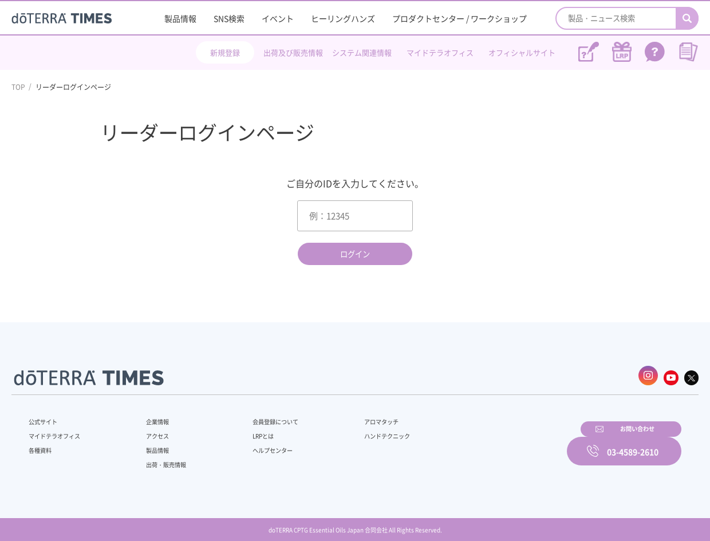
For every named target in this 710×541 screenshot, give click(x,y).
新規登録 (225, 52)
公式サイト (46, 416)
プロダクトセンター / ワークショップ (459, 18)
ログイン (355, 253)
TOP (18, 87)
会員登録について (258, 416)
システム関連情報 (362, 52)
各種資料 (42, 445)
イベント (278, 18)
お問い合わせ (501, 443)
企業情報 (150, 416)
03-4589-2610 (632, 443)
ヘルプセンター (255, 445)
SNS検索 (229, 18)
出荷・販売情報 (161, 459)
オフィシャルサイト (521, 52)
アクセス (150, 430)
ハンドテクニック (360, 430)
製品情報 (180, 18)
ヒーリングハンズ (343, 18)
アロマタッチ (353, 416)
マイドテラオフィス (440, 52)
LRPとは (244, 430)
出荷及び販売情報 (293, 52)
